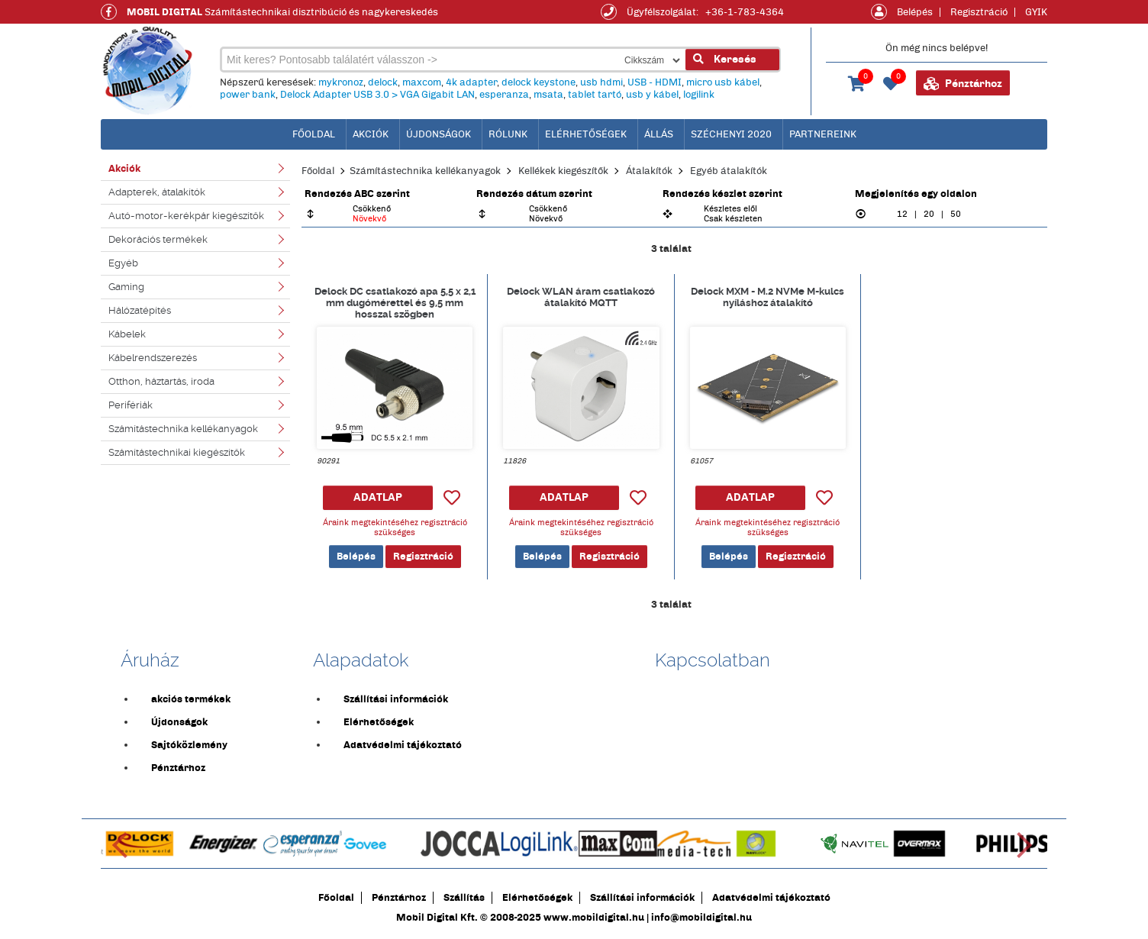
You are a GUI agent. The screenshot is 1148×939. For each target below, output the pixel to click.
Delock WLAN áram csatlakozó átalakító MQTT (581, 297)
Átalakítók (649, 171)
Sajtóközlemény (189, 745)
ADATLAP (377, 497)
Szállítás (464, 898)
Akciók (371, 134)
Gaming (126, 286)
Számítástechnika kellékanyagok (183, 428)
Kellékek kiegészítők (563, 171)
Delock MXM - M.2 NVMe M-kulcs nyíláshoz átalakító (767, 297)
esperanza (504, 95)
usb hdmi (601, 82)
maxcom (421, 82)
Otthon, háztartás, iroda (161, 381)
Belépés (915, 12)
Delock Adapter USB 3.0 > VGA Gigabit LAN (377, 95)
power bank (248, 95)
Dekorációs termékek (158, 239)
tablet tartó (594, 95)
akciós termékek (191, 699)
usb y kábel (652, 95)
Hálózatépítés (139, 310)
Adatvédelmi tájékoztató (402, 745)
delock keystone (538, 82)
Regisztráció (979, 12)
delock (383, 82)
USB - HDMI (654, 82)
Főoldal (318, 171)
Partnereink (822, 134)
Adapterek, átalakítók (156, 192)
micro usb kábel (722, 82)
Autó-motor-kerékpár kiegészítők (186, 215)
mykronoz (340, 82)
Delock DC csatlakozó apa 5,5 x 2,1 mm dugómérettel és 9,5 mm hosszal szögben (395, 302)
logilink (698, 95)
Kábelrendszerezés (152, 357)
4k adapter (471, 82)
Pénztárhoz (963, 84)
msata (548, 95)
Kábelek (127, 334)
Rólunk (508, 134)
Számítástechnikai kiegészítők (176, 452)
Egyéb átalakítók (728, 171)
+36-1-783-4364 (744, 12)
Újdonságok (438, 134)
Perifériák (130, 405)
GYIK (1036, 12)
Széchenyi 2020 (731, 134)
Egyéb (123, 263)
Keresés (724, 59)
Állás (658, 134)
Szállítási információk (395, 699)
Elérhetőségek (586, 134)
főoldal (313, 134)
